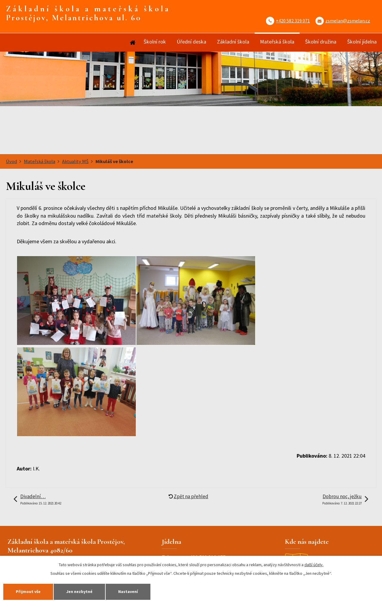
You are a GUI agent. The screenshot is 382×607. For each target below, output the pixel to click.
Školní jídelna (362, 41)
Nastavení (128, 591)
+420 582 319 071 (293, 21)
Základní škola (233, 41)
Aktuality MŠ (75, 161)
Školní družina (320, 41)
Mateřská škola (277, 41)
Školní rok (155, 41)
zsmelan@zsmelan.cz (347, 21)
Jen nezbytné (79, 591)
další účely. (314, 564)
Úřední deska (191, 41)
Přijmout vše (28, 591)
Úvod (132, 42)
